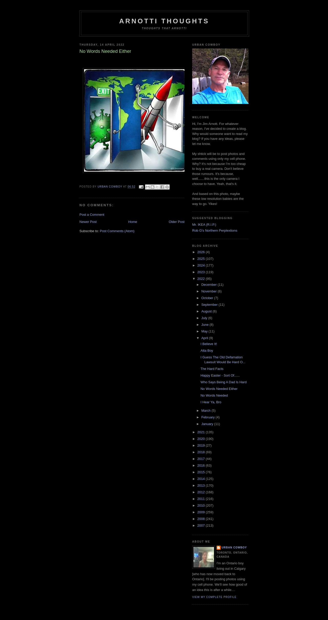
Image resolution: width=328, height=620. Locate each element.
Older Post (176, 222)
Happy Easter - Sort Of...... (220, 375)
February (208, 417)
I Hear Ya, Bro (210, 402)
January (207, 424)
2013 (201, 485)
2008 (201, 519)
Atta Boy (206, 350)
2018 (201, 452)
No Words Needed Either (218, 389)
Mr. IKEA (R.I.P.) (204, 225)
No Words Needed (214, 395)
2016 (201, 465)
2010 (201, 505)
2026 (201, 252)
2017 (201, 459)
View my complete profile (214, 597)
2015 (201, 472)
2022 (201, 279)
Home (132, 222)
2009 (201, 512)
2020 (201, 439)
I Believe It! (208, 344)
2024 (201, 265)
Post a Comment (91, 214)
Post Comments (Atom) (117, 231)
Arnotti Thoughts (164, 21)
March (206, 410)
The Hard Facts (211, 369)
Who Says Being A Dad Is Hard (223, 382)
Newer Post (88, 222)
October (207, 298)
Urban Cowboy (234, 547)
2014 (201, 479)
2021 (201, 432)
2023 (201, 272)
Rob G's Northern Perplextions (214, 230)
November (209, 291)
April (205, 338)
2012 (201, 492)
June (205, 325)
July (204, 318)
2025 (201, 259)
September (210, 305)
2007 (201, 525)
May (205, 331)
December (209, 285)
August (207, 311)
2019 (201, 445)
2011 (201, 499)
